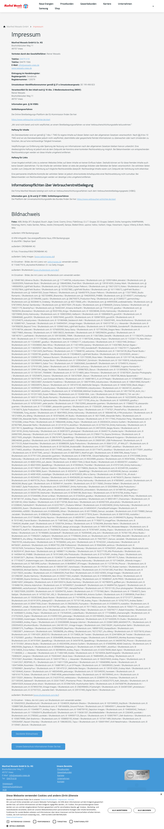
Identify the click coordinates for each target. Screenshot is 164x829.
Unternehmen (63, 778)
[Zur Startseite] (19, 6)
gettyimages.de (54, 262)
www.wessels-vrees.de (22, 68)
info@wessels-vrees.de (29, 65)
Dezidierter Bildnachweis (27, 734)
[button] (55, 826)
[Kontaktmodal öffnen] (151, 6)
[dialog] (82, 810)
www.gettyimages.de (44, 256)
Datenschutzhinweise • (49, 799)
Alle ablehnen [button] (144, 810)
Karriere (60, 775)
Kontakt (60, 781)
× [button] (161, 794)
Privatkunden (63, 769)
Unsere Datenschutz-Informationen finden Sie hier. (38, 746)
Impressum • (63, 799)
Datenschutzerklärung (12, 786)
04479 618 (24, 59)
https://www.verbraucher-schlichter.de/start (31, 119)
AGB (5, 790)
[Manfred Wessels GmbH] (17, 27)
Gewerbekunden (64, 772)
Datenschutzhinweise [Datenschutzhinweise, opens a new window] (14, 817)
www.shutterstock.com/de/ (46, 270)
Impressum (8, 783)
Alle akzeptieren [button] (119, 810)
